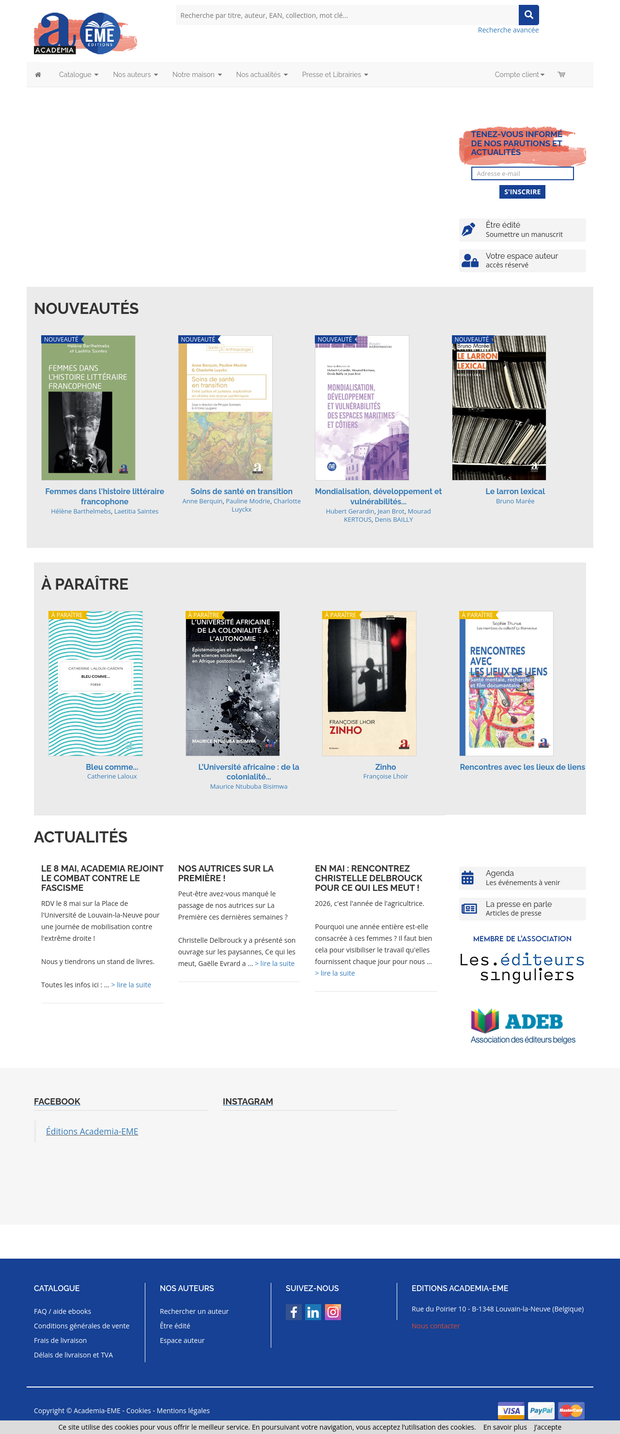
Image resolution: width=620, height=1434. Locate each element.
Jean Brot (390, 511)
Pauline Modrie (248, 501)
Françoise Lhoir (385, 776)
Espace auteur (182, 1340)
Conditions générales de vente (81, 1325)
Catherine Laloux (112, 776)
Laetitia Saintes (136, 511)
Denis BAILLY (394, 519)
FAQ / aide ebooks (62, 1311)
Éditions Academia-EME (92, 1131)
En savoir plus (505, 1427)
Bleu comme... (112, 767)
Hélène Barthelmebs (81, 511)
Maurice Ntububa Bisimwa (249, 786)
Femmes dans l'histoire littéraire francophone (104, 496)
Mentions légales (183, 1410)
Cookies (138, 1410)
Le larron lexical (515, 491)
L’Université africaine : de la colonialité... (249, 772)
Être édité (175, 1325)
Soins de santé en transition (241, 491)
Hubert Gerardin (350, 511)
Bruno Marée (515, 501)
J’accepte (548, 1427)
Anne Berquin (202, 501)
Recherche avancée (508, 29)
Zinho (385, 767)
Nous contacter (436, 1325)
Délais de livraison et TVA (73, 1354)
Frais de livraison (60, 1340)
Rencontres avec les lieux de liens (522, 767)
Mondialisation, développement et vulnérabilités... (378, 496)
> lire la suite (131, 984)
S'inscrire (522, 191)
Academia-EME (97, 1410)
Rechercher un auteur (194, 1311)
